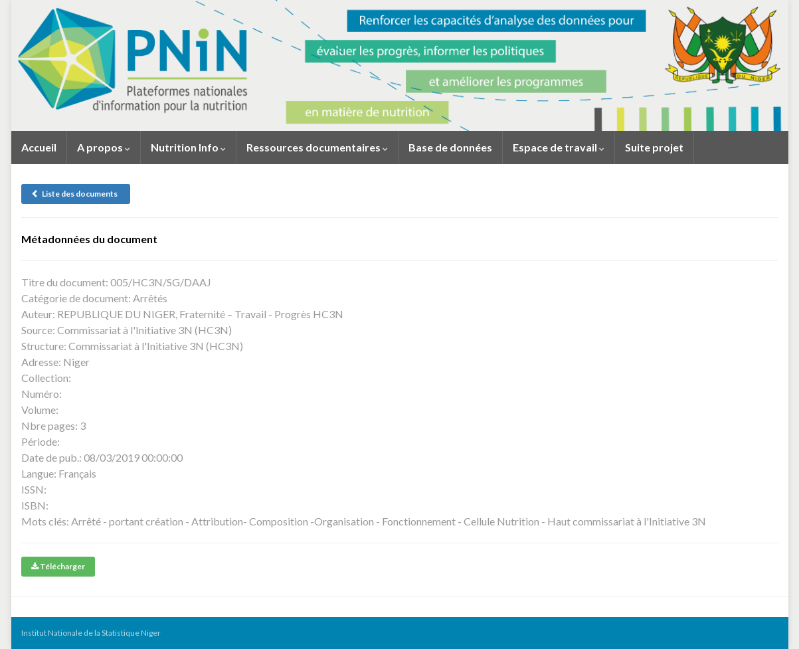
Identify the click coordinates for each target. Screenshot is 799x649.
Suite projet (654, 147)
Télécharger (58, 566)
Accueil (38, 147)
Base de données (450, 147)
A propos (103, 147)
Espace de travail (558, 147)
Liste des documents (75, 194)
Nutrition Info (188, 147)
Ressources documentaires (317, 147)
